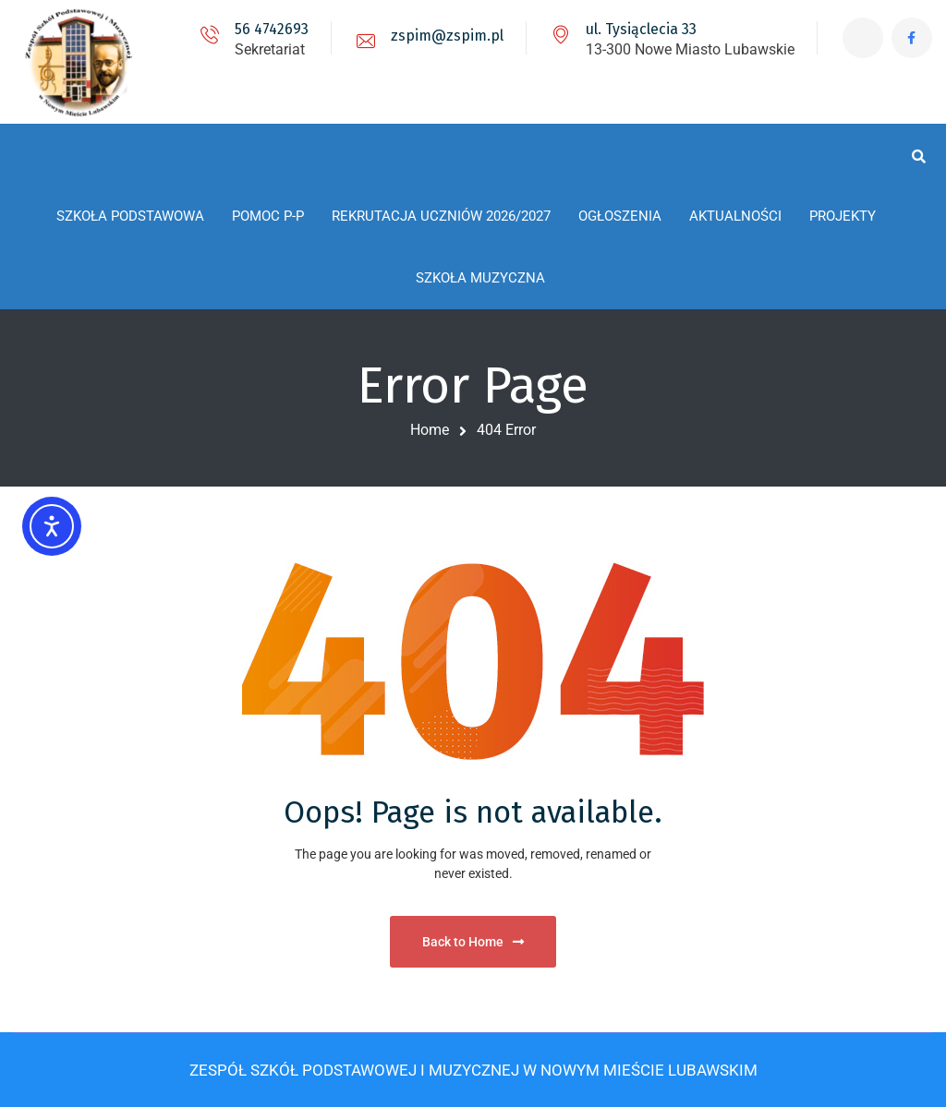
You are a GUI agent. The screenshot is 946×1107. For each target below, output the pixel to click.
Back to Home (473, 941)
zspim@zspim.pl (445, 35)
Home (429, 430)
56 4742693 (270, 29)
